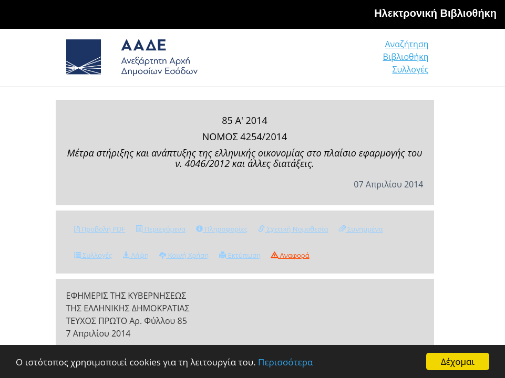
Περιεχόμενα (160, 229)
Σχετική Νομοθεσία (293, 229)
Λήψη (135, 255)
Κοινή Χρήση (184, 255)
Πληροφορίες (222, 229)
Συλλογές (410, 69)
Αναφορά (290, 255)
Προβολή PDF (100, 229)
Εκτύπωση (240, 255)
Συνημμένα (361, 229)
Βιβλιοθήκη (406, 56)
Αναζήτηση (406, 44)
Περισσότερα (285, 362)
